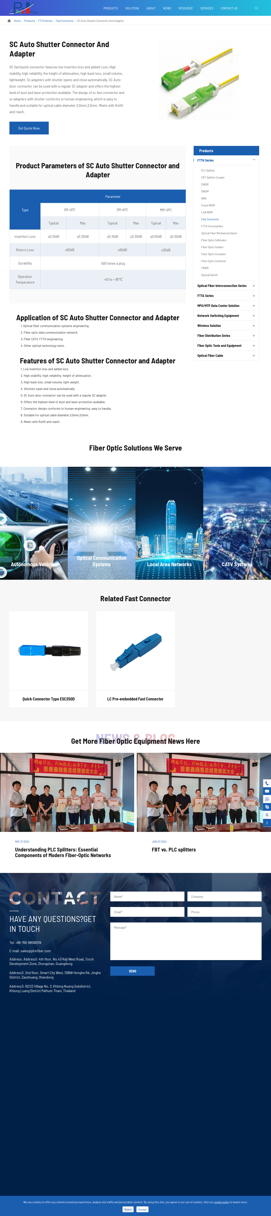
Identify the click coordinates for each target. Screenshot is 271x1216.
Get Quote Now (29, 128)
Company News (197, 1052)
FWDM (205, 268)
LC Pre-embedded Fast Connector (135, 703)
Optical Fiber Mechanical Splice (219, 234)
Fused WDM (208, 206)
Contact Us (229, 8)
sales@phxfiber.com (32, 951)
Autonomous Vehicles (22, 1168)
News (167, 8)
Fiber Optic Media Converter (78, 1074)
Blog (191, 1045)
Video (191, 1066)
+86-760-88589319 (24, 943)
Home (17, 20)
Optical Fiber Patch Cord (76, 1038)
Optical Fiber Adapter (74, 1052)
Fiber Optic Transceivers (75, 1081)
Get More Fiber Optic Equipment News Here (135, 741)
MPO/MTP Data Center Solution (218, 306)
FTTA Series (205, 296)
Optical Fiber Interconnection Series (222, 286)
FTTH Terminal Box (212, 227)
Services (206, 8)
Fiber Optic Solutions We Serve (135, 452)
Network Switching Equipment (218, 316)
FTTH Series (45, 20)
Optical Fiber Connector (75, 1045)
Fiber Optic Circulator (213, 254)
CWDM (205, 185)
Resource (186, 8)
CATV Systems (18, 1189)
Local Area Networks (22, 1182)
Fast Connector (65, 20)
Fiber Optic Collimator (214, 241)
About (151, 8)
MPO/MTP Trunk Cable (141, 1038)
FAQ (191, 1059)
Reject (128, 1209)
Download (194, 1074)
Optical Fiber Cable (210, 356)
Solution (132, 8)
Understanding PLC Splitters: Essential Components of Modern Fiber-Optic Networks (63, 853)
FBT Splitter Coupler (213, 178)
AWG (203, 199)
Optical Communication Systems (29, 1175)
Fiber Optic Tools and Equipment (219, 346)
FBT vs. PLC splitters (174, 850)
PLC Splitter (208, 171)
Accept (142, 1209)
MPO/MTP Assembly (139, 1045)
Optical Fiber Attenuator (75, 1059)
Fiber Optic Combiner (213, 261)
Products (111, 8)
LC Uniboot (68, 1066)
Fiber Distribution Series (213, 336)
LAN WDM (207, 213)
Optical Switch (209, 275)
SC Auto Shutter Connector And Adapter (100, 20)
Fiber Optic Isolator (212, 247)
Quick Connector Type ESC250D (49, 703)
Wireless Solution (209, 326)
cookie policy (221, 1202)
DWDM (205, 192)
